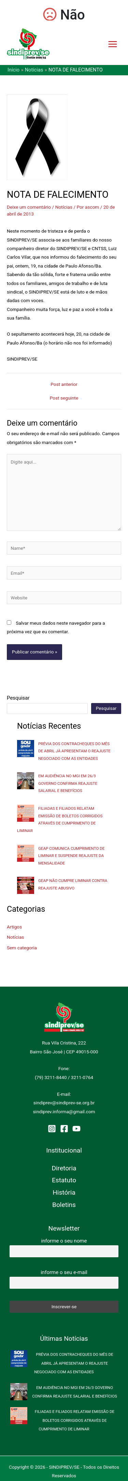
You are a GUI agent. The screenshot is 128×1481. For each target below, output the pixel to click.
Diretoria (64, 1168)
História (64, 1192)
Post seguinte (64, 398)
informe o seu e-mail (64, 1272)
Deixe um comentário (29, 207)
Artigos (14, 927)
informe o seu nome (64, 1241)
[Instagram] (52, 1129)
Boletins (64, 1205)
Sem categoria (22, 947)
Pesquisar (18, 698)
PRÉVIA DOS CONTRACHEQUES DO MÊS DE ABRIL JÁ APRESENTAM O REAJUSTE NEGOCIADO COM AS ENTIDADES (74, 751)
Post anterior (64, 384)
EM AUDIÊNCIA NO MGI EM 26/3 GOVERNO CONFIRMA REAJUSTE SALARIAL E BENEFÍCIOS (67, 783)
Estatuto (64, 1180)
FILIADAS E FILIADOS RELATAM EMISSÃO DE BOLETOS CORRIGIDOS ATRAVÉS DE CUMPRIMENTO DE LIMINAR (74, 1420)
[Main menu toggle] (113, 44)
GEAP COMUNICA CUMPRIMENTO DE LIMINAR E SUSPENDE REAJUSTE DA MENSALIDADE (71, 856)
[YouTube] (76, 1129)
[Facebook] (64, 1129)
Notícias (63, 207)
